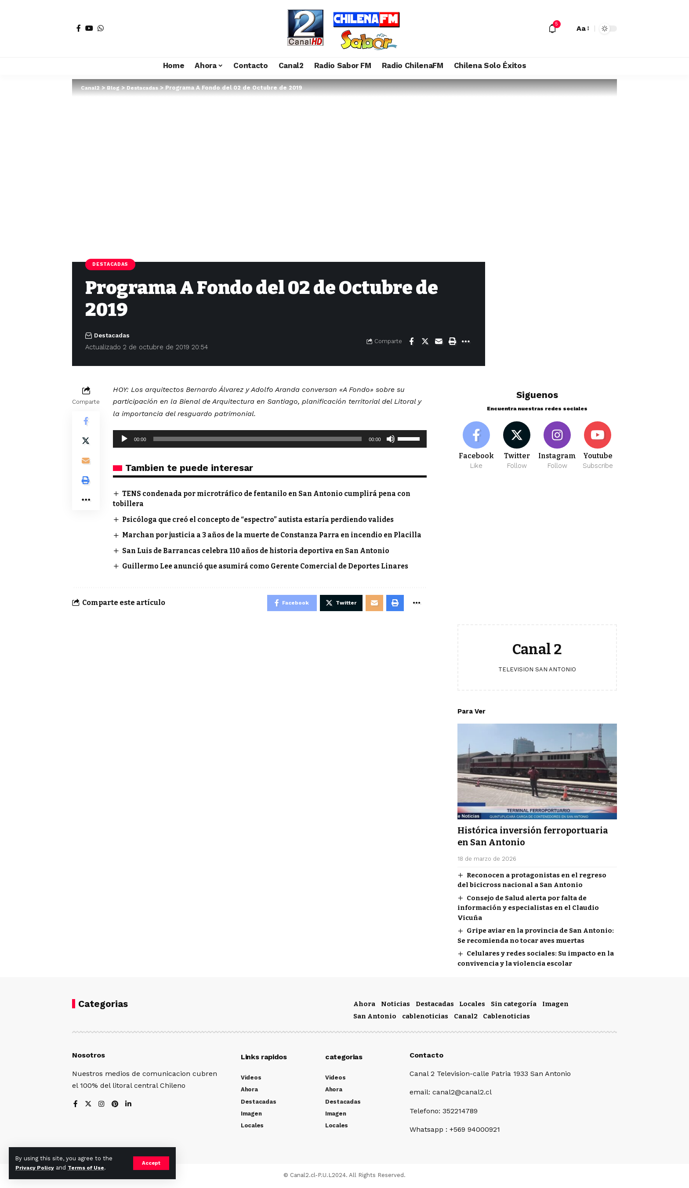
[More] (466, 342)
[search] (565, 28)
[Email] (438, 342)
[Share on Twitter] (425, 342)
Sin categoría (514, 1005)
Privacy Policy (36, 1167)
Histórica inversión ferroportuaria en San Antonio (530, 832)
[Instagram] (557, 441)
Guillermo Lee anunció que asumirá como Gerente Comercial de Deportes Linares (272, 576)
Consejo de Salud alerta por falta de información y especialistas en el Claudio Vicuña (528, 904)
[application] (270, 440)
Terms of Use (90, 1167)
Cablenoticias (506, 1017)
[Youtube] (598, 441)
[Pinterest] (115, 1105)
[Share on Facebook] (411, 342)
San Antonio (374, 1017)
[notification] (552, 28)
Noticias (395, 1005)
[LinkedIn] (129, 1105)
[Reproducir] (124, 439)
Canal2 (466, 1017)
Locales (472, 1005)
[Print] (452, 342)
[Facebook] (78, 28)
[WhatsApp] (100, 28)
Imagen (555, 1005)
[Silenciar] (390, 439)
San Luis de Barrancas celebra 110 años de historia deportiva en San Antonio (262, 561)
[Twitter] (517, 441)
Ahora (364, 1005)
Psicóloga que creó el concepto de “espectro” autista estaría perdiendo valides (265, 520)
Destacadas (112, 264)
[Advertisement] (537, 550)
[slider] (257, 440)
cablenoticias (425, 1017)
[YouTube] (89, 28)
